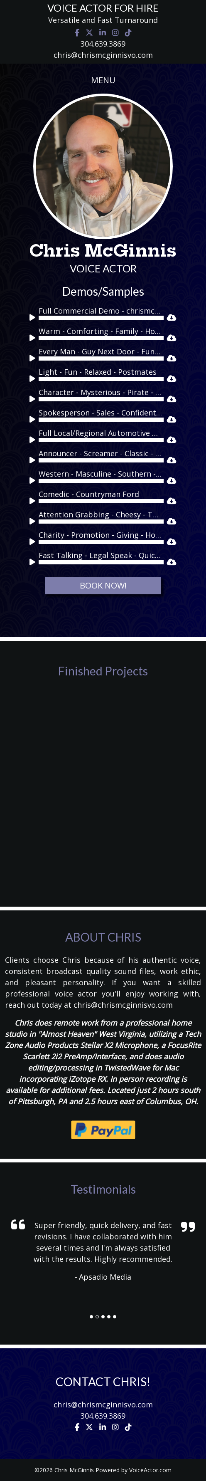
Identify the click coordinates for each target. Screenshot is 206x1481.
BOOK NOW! (103, 585)
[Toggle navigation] (103, 80)
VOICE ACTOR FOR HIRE (103, 8)
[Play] (33, 319)
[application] (96, 317)
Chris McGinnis (103, 250)
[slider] (101, 318)
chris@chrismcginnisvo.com (103, 55)
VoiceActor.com (150, 1470)
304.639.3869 (103, 44)
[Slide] (91, 1316)
